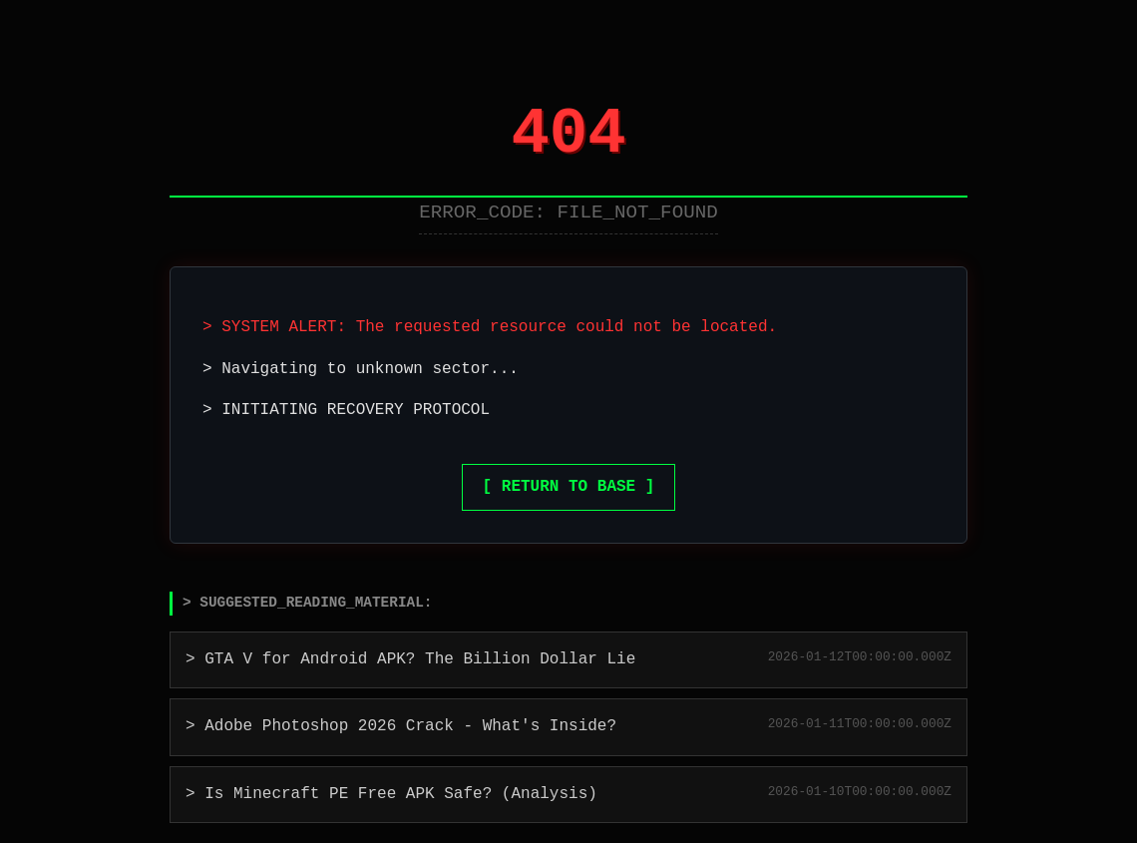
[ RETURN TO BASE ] (569, 487)
